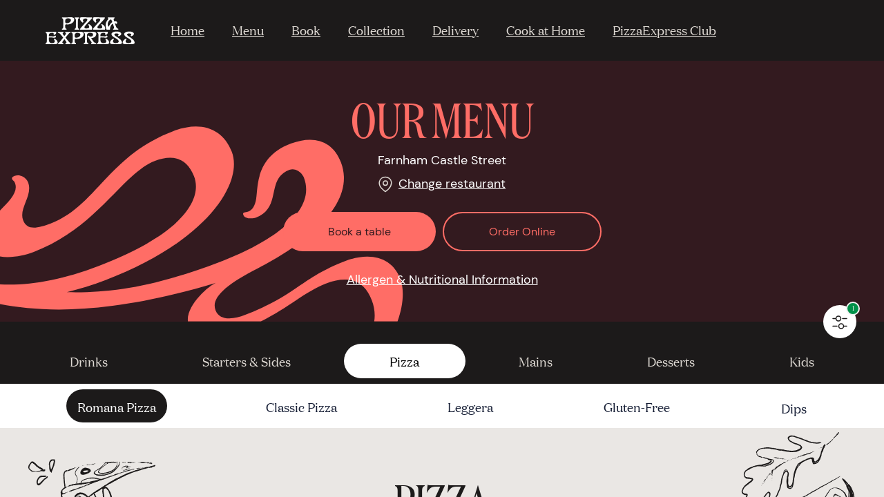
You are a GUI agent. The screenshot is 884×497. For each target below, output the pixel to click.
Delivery (455, 30)
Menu (248, 30)
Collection (376, 30)
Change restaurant (452, 183)
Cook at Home (545, 30)
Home (187, 30)
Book (305, 30)
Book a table (359, 231)
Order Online (522, 231)
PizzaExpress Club (664, 30)
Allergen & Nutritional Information (442, 279)
